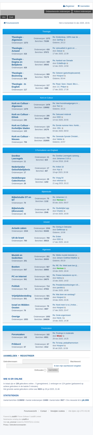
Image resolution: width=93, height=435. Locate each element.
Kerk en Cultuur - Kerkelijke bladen (21, 126)
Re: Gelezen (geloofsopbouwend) (66, 73)
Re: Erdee (57, 237)
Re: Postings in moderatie (63, 333)
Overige (16, 316)
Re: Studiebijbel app (61, 208)
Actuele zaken (19, 228)
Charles (60, 211)
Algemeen (46, 250)
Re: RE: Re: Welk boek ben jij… (66, 265)
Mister (59, 336)
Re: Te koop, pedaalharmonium (65, 343)
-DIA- (59, 128)
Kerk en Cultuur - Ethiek (21, 115)
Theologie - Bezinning (17, 74)
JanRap (60, 40)
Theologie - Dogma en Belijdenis (17, 62)
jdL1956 (85, 400)
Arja (58, 170)
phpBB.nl (25, 419)
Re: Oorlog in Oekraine (62, 227)
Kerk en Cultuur (46, 98)
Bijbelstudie (46, 192)
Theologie (47, 32)
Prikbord (16, 344)
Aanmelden (10, 356)
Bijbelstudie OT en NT (21, 198)
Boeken (16, 267)
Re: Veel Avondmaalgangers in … (66, 103)
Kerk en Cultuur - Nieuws (21, 137)
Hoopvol (60, 76)
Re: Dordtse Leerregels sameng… (67, 156)
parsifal (60, 288)
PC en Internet (19, 276)
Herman (60, 200)
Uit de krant (18, 238)
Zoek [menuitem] (11, 17)
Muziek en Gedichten (17, 256)
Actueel (46, 222)
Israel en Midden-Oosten (21, 306)
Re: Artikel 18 (58, 167)
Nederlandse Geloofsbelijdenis (21, 168)
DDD (59, 117)
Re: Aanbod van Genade (63, 60)
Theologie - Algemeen (17, 38)
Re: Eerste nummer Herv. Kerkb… (67, 125)
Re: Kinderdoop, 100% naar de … (66, 37)
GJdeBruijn (61, 63)
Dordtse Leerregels (17, 157)
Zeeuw (59, 51)
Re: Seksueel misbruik (62, 114)
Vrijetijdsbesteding (21, 296)
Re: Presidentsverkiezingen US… (66, 285)
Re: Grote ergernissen (62, 315)
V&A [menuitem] (4, 17)
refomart (60, 181)
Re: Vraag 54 (58, 178)
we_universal (11, 422)
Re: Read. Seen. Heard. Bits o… (66, 84)
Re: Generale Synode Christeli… (66, 136)
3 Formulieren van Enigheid (46, 150)
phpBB (14, 416)
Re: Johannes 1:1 (60, 197)
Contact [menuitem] (43, 411)
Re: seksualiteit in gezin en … (65, 48)
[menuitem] (5, 425)
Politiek (15, 286)
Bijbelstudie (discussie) (18, 209)
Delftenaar (61, 230)
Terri (58, 106)
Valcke (59, 139)
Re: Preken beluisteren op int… (65, 275)
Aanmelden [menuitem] (84, 6)
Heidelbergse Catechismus (18, 179)
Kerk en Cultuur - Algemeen (21, 104)
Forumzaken (46, 328)
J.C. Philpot (61, 87)
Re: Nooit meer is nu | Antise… (65, 305)
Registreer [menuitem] (68, 6)
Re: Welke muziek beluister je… (66, 255)
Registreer (27, 356)
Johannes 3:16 (63, 158)
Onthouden (40, 370)
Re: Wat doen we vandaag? (64, 294)
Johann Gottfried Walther (67, 258)
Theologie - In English (19, 85)
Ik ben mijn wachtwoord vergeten (67, 366)
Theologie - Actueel (17, 49)
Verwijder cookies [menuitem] (57, 411)
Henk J (59, 318)
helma (59, 278)
